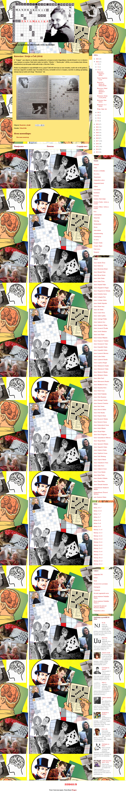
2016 (97, 143)
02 (98, 118)
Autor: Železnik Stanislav (101, 484)
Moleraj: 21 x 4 (98, 561)
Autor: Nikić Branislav (100, 397)
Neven (95, 227)
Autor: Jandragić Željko (100, 319)
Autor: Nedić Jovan (99, 391)
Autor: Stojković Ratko (100, 450)
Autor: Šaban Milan (99, 481)
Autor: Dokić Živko (99, 281)
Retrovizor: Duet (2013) (101, 101)
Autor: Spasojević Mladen (101, 444)
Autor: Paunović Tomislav (101, 403)
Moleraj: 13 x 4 (98, 539)
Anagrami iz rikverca (105, 713)
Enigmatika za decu (99, 180)
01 (98, 121)
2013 (97, 152)
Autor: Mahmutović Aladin (101, 366)
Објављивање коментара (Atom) (56, 152)
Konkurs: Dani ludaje (100, 199)
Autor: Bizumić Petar (100, 272)
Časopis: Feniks (98, 243)
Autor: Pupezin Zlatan (100, 416)
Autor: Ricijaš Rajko (99, 431)
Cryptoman (97, 590)
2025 (97, 59)
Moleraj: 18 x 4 (98, 557)
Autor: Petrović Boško (100, 409)
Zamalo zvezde (106, 652)
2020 (97, 132)
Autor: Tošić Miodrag (100, 456)
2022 (97, 127)
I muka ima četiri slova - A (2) (106, 761)
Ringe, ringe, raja (102, 109)
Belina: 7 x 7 (97, 514)
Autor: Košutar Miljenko (100, 337)
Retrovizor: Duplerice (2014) (100, 73)
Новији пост (19, 146)
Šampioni (96, 252)
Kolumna (96, 196)
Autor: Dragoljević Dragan (101, 287)
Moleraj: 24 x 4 (98, 564)
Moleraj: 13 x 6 (98, 542)
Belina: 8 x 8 (97, 520)
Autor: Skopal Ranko (99, 441)
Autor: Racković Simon (100, 422)
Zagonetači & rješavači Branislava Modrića (100, 606)
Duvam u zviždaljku (99, 171)
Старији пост (82, 146)
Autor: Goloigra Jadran (100, 300)
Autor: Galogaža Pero (100, 297)
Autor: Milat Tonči (99, 378)
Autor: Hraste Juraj (99, 306)
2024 (97, 61)
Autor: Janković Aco (99, 322)
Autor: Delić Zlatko (99, 278)
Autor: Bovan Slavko (99, 275)
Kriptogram (97, 587)
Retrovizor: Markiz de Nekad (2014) (101, 84)
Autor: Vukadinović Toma (101, 462)
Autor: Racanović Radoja (101, 419)
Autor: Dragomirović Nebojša (102, 291)
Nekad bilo (23, 128)
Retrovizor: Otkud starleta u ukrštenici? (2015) (102, 91)
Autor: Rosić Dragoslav (100, 434)
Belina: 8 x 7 (97, 517)
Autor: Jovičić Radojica (100, 331)
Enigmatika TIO (98, 574)
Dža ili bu (104, 638)
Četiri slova (97, 249)
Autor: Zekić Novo (99, 466)
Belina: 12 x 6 (97, 511)
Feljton (96, 186)
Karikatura (97, 192)
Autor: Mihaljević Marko (101, 375)
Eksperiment (97, 177)
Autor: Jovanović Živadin (101, 328)
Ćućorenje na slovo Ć (105, 668)
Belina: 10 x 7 (97, 507)
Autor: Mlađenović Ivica (100, 384)
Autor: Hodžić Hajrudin (100, 303)
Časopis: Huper (98, 246)
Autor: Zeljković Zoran (100, 469)
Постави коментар (22, 137)
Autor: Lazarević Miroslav (101, 353)
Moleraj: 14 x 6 (98, 545)
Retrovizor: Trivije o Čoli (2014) (102, 96)
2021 (97, 130)
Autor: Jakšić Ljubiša (100, 316)
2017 (97, 141)
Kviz (95, 211)
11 (98, 67)
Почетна (50, 146)
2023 (97, 124)
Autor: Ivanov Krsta (99, 312)
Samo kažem (97, 230)
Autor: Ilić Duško (98, 309)
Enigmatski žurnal (99, 183)
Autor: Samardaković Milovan (102, 437)
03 (98, 115)
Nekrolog (96, 221)
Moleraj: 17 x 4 (98, 554)
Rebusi (96, 577)
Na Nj (103, 623)
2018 (97, 138)
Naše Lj (104, 682)
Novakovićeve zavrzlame (101, 584)
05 (98, 69)
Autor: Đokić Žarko (99, 475)
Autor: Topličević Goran (100, 453)
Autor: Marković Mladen (101, 372)
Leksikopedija (97, 214)
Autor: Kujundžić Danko (100, 347)
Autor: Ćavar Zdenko (100, 472)
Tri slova (96, 239)
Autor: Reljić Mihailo (100, 428)
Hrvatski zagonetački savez (101, 593)
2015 (97, 146)
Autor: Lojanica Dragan (100, 362)
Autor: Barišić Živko (99, 263)
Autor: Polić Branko (99, 412)
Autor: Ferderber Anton (100, 294)
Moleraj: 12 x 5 (98, 533)
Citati (95, 167)
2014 (97, 149)
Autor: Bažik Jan (98, 266)
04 (98, 112)
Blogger (74, 790)
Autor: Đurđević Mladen (100, 478)
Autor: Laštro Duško (99, 356)
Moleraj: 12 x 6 (98, 536)
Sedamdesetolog (98, 233)
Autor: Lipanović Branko (101, 359)
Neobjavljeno (97, 224)
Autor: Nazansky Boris (100, 388)
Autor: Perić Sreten (99, 406)
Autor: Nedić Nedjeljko (100, 394)
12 (98, 64)
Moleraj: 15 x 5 (98, 548)
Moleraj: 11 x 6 (98, 529)
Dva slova (96, 174)
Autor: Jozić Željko (99, 334)
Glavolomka (97, 189)
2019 (97, 135)
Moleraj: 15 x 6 (98, 551)
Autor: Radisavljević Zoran (101, 425)
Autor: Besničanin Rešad (100, 269)
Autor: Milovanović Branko (101, 381)
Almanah (96, 164)
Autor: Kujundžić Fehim (100, 350)
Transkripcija (97, 236)
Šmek (95, 581)
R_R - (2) (104, 729)
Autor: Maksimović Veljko (101, 369)
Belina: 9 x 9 (97, 526)
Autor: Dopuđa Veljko (100, 284)
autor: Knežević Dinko (100, 497)
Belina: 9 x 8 (97, 523)
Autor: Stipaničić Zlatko (100, 447)
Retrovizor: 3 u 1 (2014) (102, 105)
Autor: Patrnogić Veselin (100, 400)
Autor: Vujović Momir (100, 459)
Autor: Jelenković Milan (100, 325)
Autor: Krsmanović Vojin (101, 344)
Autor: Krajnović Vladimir (101, 341)
